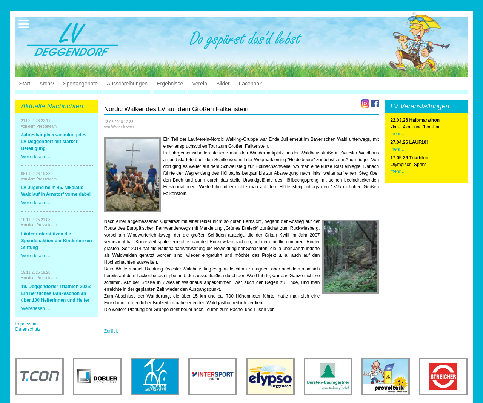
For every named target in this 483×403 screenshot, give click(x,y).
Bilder (223, 84)
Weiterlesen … (36, 156)
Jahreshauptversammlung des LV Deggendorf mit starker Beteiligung (53, 141)
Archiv (46, 84)
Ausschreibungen (127, 84)
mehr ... (398, 133)
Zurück (111, 331)
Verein (199, 84)
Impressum (26, 324)
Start (25, 84)
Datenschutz (28, 329)
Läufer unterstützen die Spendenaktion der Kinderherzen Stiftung (56, 240)
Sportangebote (80, 84)
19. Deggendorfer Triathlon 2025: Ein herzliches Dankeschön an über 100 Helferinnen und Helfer (56, 293)
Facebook (250, 84)
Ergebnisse (170, 84)
